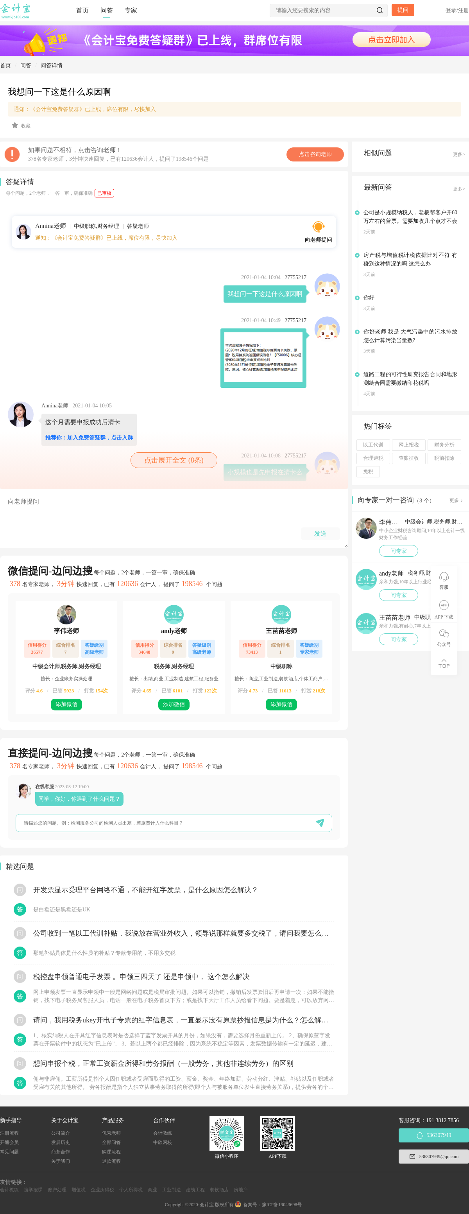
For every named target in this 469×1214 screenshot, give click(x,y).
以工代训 (373, 445)
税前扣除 (444, 458)
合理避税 (373, 458)
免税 (368, 471)
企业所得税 (102, 1189)
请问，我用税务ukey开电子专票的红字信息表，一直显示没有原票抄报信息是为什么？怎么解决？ (183, 1020)
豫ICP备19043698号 (282, 1204)
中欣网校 (162, 1142)
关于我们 (60, 1161)
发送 (320, 533)
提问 (402, 10)
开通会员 (9, 1142)
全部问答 (111, 1142)
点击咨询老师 (315, 154)
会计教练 (162, 1133)
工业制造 (171, 1189)
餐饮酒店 (219, 1189)
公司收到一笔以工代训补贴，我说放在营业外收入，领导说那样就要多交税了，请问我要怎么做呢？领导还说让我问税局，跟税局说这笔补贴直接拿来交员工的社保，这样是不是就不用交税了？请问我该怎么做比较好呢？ (183, 933)
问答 (106, 10)
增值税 (79, 1189)
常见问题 (9, 1152)
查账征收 (409, 458)
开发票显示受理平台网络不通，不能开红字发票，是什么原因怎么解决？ (145, 890)
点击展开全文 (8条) (174, 460)
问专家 (398, 551)
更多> (459, 154)
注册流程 (9, 1133)
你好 (368, 298)
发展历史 (60, 1142)
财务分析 (444, 445)
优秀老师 (111, 1133)
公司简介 (60, 1133)
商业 (152, 1189)
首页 (82, 10)
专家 (131, 10)
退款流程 (111, 1161)
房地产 (241, 1189)
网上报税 (409, 445)
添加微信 (66, 704)
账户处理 (57, 1189)
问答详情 (52, 65)
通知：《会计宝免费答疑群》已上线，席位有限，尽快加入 (85, 109)
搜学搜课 (33, 1189)
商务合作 (60, 1152)
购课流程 (111, 1152)
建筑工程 (195, 1189)
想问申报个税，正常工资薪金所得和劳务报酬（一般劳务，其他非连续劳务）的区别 (163, 1063)
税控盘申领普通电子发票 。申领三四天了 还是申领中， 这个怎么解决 (141, 977)
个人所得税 (131, 1189)
